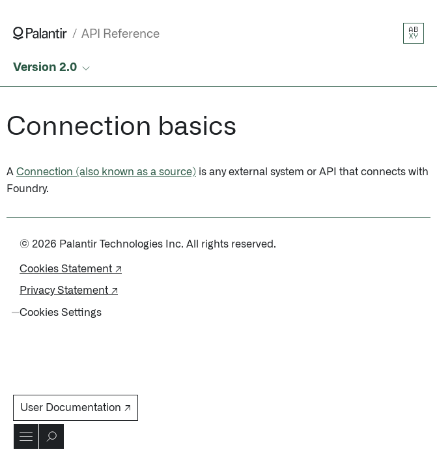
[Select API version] (52, 68)
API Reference (120, 34)
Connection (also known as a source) (106, 172)
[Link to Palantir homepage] (40, 33)
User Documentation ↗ (75, 408)
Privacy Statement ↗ (69, 290)
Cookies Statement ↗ (71, 269)
